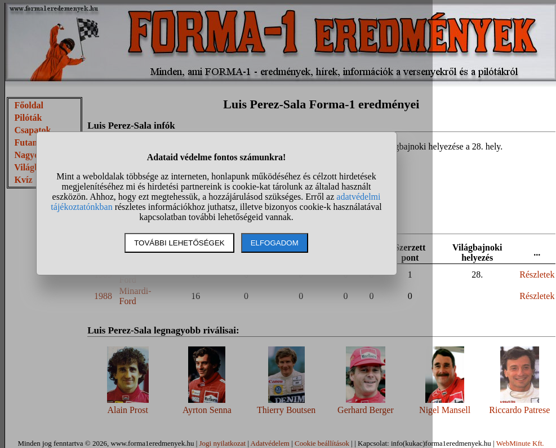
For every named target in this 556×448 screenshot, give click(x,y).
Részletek (536, 274)
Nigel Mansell (444, 410)
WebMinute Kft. (520, 443)
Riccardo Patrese (519, 410)
